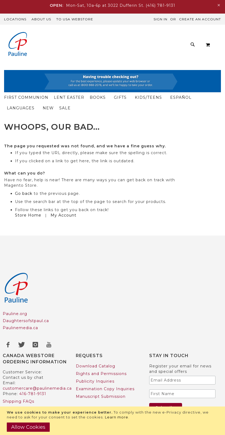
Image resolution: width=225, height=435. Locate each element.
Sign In (160, 19)
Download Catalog (95, 344)
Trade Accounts (19, 403)
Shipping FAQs (18, 380)
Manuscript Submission (101, 375)
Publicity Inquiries (95, 360)
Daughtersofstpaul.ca (26, 299)
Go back (23, 172)
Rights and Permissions (101, 352)
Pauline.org (15, 292)
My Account (63, 194)
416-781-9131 (32, 372)
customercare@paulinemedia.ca (37, 367)
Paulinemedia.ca (20, 306)
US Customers (18, 395)
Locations (15, 19)
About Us (41, 19)
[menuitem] (74, 40)
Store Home (28, 194)
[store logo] (17, 44)
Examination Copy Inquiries (105, 367)
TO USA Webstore (74, 19)
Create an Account (200, 19)
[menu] (118, 44)
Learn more (116, 417)
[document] (113, 421)
